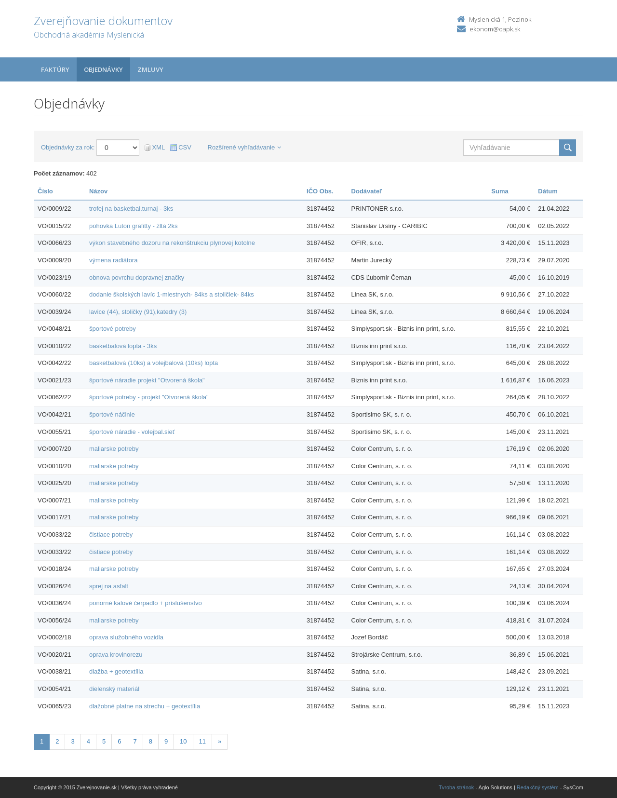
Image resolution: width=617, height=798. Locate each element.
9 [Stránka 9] (166, 741)
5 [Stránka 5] (104, 741)
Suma (499, 191)
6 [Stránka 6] (119, 741)
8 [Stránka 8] (150, 741)
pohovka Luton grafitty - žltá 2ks (133, 226)
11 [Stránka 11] (202, 741)
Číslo (45, 191)
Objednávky (103, 69)
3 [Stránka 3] (72, 741)
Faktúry (55, 69)
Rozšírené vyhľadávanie (245, 147)
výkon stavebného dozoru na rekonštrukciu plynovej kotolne (172, 242)
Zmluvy (150, 69)
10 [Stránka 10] (183, 741)
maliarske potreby (114, 448)
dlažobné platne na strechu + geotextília (144, 706)
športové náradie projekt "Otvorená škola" (147, 380)
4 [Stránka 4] (88, 741)
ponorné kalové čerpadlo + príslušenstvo (145, 603)
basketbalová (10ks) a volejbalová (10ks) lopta (153, 362)
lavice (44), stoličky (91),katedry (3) (138, 311)
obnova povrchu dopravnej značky (136, 277)
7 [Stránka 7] (134, 741)
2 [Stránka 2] (57, 741)
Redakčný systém (538, 787)
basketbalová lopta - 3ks (123, 346)
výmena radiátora (113, 260)
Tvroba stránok (456, 787)
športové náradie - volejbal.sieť (132, 431)
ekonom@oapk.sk (494, 29)
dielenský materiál (114, 688)
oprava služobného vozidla (126, 637)
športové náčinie (112, 414)
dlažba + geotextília (116, 671)
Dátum (547, 191)
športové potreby (112, 328)
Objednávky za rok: (67, 147)
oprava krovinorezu (116, 654)
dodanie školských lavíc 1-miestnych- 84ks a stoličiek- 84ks (171, 294)
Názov (98, 191)
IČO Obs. (320, 191)
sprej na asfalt (108, 586)
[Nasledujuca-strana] (220, 742)
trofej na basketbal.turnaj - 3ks (131, 208)
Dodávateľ (366, 191)
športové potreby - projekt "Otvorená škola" (149, 397)
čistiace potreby (111, 534)
